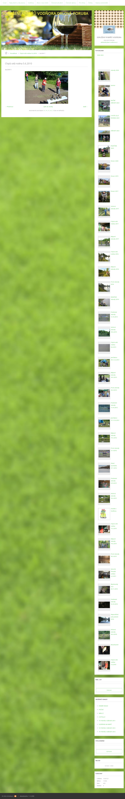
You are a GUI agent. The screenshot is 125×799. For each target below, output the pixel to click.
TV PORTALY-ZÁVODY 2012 (107, 728)
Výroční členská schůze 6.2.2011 (113, 572)
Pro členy (82, 3)
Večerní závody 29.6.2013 (114, 329)
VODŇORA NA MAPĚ (105, 724)
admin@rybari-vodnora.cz (109, 42)
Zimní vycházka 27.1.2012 (114, 465)
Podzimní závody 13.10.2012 (114, 405)
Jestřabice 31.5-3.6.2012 (115, 419)
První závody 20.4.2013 (115, 389)
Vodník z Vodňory (113, 510)
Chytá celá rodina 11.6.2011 (114, 526)
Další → (85, 107)
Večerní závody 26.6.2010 (114, 632)
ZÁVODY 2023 (115, 131)
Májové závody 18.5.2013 (114, 375)
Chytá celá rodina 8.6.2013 (114, 344)
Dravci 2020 (114, 161)
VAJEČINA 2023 (114, 147)
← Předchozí (9, 107)
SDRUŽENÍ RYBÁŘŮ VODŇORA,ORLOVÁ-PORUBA (45, 13)
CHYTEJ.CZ (102, 717)
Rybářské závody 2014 (115, 298)
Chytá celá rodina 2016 (115, 253)
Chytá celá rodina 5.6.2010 (28, 53)
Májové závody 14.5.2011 (114, 541)
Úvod (4, 3)
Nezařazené (114, 645)
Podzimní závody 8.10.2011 (114, 480)
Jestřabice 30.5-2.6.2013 (115, 359)
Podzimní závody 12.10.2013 (114, 314)
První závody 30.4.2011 (115, 555)
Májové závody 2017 (115, 238)
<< (98, 766)
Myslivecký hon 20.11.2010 (114, 586)
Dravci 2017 (114, 191)
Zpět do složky (48, 107)
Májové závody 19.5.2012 (114, 435)
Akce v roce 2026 (42, 3)
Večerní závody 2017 (115, 207)
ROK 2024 (100, 55)
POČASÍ (101, 709)
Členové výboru (71, 3)
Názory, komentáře (102, 3)
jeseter (113, 85)
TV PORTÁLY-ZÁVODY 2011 (107, 721)
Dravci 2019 (114, 176)
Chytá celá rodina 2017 (115, 223)
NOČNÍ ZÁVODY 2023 (115, 102)
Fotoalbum (13, 53)
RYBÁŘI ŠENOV (103, 706)
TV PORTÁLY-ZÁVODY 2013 (107, 732)
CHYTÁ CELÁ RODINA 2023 (115, 117)
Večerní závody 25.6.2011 (114, 496)
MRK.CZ (101, 713)
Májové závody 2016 (115, 268)
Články (90, 3)
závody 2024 (115, 70)
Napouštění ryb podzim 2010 (114, 617)
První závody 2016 (115, 283)
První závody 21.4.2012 (115, 449)
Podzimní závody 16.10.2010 (114, 601)
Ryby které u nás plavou (17, 3)
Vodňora (31, 3)
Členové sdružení (57, 3)
